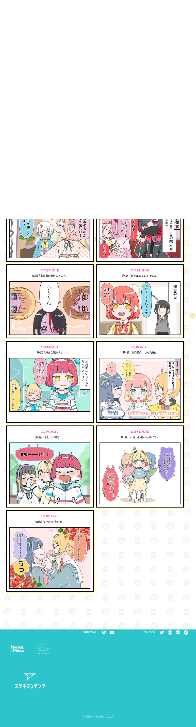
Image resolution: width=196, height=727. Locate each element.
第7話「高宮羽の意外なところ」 (49, 275)
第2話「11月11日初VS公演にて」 (140, 437)
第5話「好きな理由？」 (50, 352)
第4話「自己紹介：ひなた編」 (140, 352)
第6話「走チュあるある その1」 (140, 275)
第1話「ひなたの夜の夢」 (49, 521)
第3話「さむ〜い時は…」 (49, 437)
